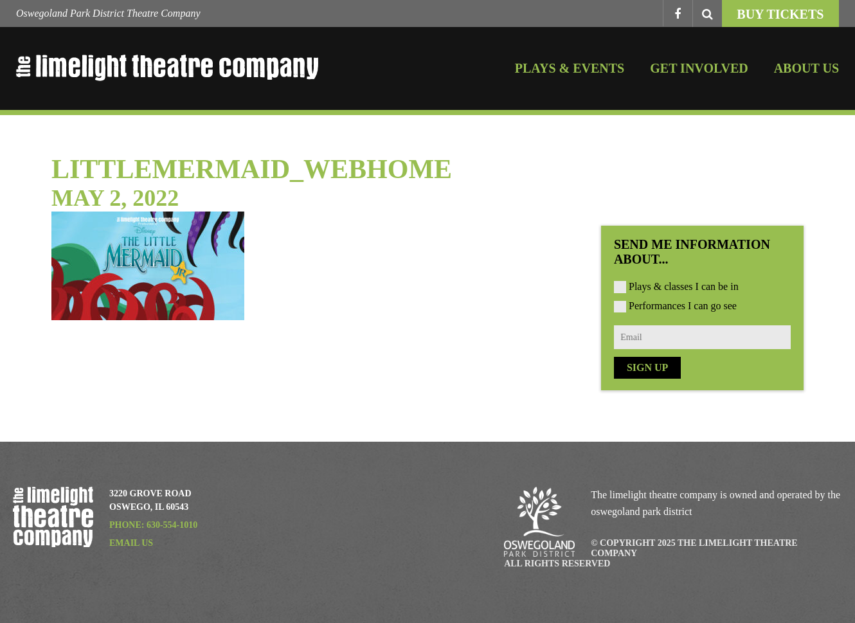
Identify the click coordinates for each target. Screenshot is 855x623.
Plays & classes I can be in (684, 286)
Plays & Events (569, 68)
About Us (806, 68)
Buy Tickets (780, 14)
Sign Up (647, 367)
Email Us (131, 543)
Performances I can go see (683, 305)
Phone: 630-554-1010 (153, 525)
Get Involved (699, 68)
